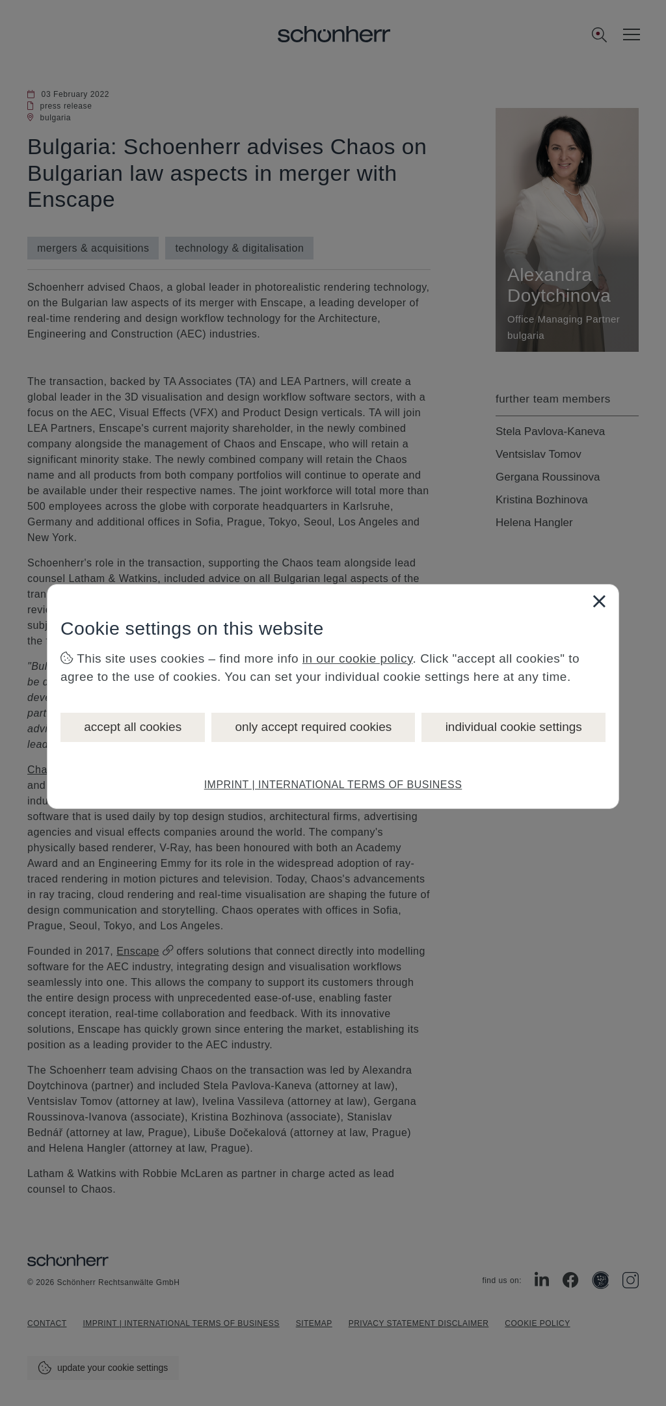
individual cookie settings (514, 727)
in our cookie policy (357, 658)
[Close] (599, 601)
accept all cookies (132, 727)
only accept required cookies (313, 727)
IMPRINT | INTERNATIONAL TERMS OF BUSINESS (333, 784)
